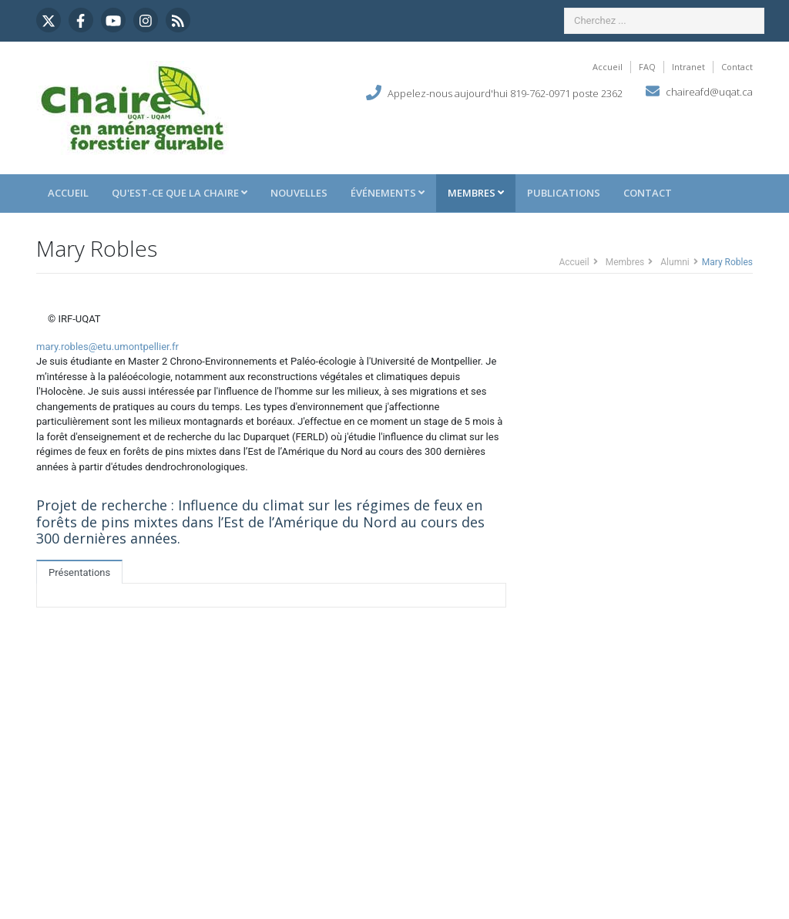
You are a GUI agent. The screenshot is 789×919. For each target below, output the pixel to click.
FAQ (647, 66)
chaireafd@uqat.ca (709, 92)
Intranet (688, 66)
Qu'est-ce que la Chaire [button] (179, 193)
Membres (476, 193)
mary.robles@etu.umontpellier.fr (107, 346)
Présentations (79, 572)
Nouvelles (298, 193)
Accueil (608, 66)
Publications (563, 193)
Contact (737, 66)
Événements (388, 193)
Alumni (674, 262)
